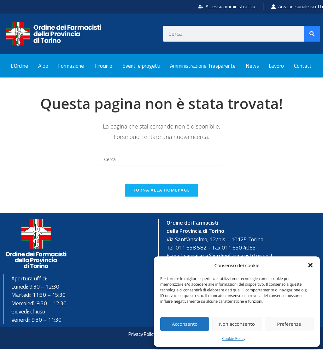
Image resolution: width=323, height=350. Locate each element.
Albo (43, 66)
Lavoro (276, 66)
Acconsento (184, 324)
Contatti (303, 66)
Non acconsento (237, 324)
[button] (310, 265)
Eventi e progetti (141, 66)
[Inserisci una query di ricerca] (161, 159)
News (252, 66)
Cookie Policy (233, 338)
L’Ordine (19, 66)
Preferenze (289, 324)
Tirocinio (103, 66)
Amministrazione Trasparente (203, 66)
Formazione (71, 66)
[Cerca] (312, 34)
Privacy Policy (141, 335)
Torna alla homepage (161, 191)
